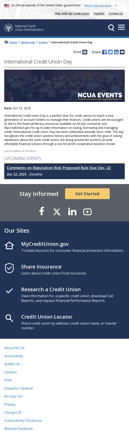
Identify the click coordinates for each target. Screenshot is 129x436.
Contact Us (116, 13)
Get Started (87, 194)
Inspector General (18, 388)
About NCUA (14, 348)
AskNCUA (12, 364)
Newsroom (28, 42)
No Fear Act (13, 396)
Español (99, 13)
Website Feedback (18, 428)
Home (13, 42)
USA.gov (10, 412)
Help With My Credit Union (71, 12)
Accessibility (13, 356)
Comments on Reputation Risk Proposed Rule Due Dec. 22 (59, 167)
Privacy (9, 404)
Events (43, 42)
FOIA (8, 380)
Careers (10, 372)
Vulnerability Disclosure (23, 420)
